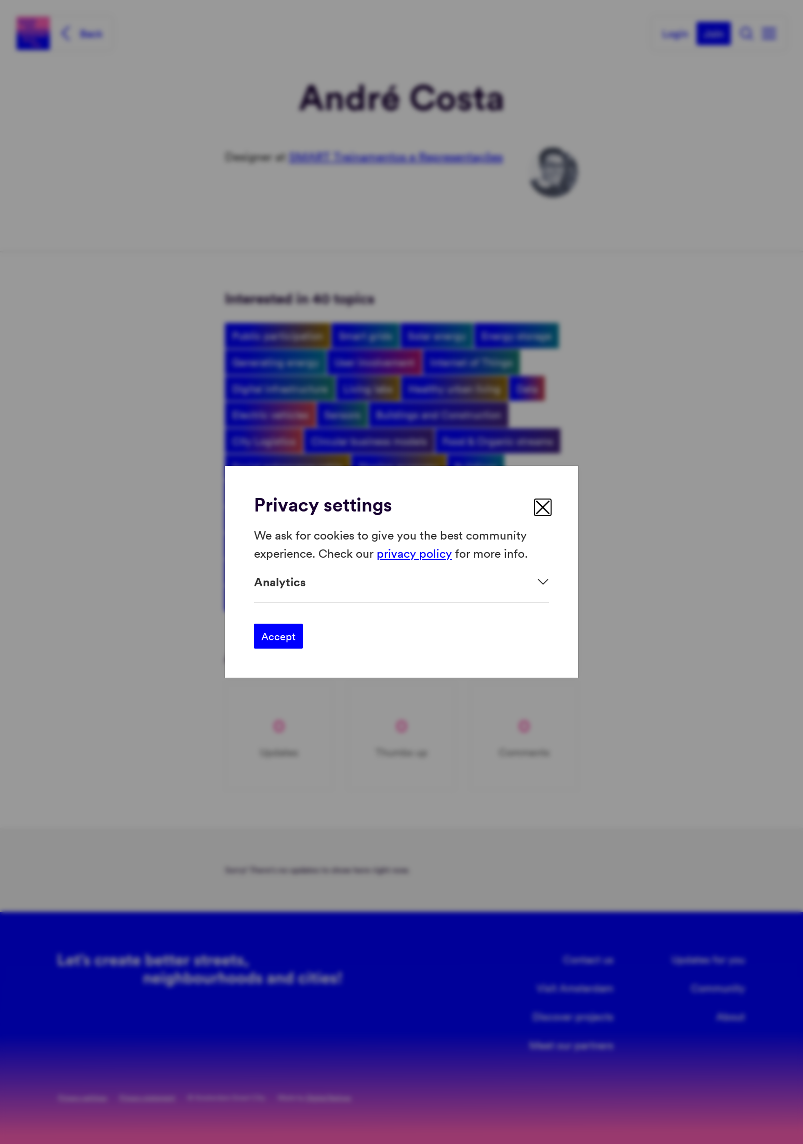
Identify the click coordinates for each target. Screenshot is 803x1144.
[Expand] (401, 582)
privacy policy (414, 552)
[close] (542, 507)
